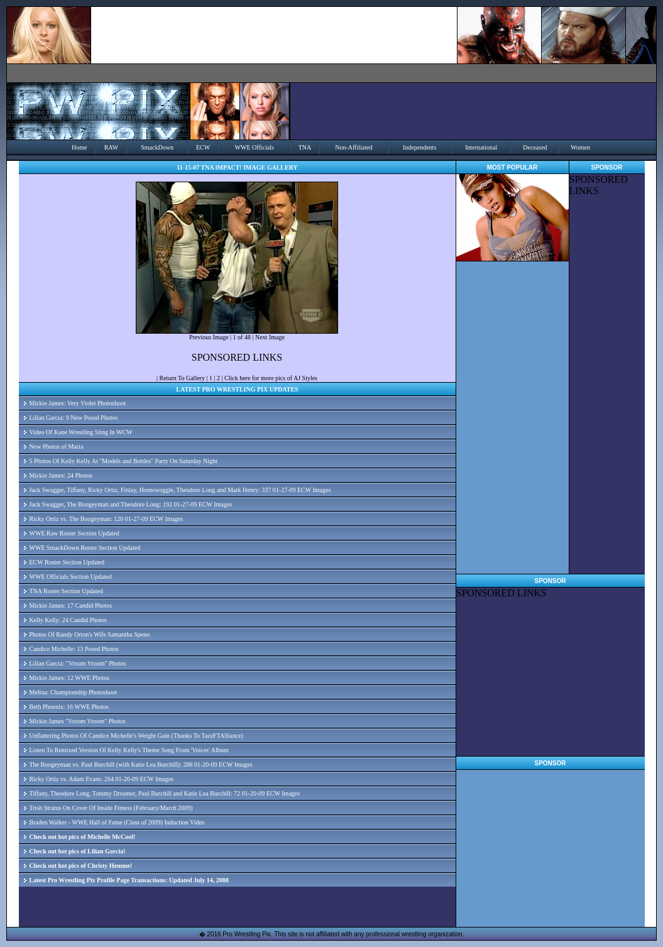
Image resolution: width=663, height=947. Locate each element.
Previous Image (209, 337)
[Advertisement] (607, 385)
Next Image (270, 337)
